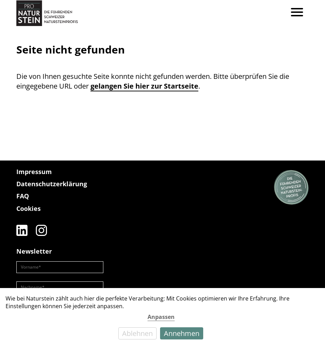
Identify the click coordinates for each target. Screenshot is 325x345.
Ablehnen (137, 333)
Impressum (34, 171)
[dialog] (162, 316)
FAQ (22, 196)
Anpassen (161, 317)
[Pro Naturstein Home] (47, 13)
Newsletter (34, 251)
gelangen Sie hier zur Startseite (144, 86)
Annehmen (181, 333)
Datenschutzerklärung (51, 184)
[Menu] (297, 13)
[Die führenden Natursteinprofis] (291, 187)
